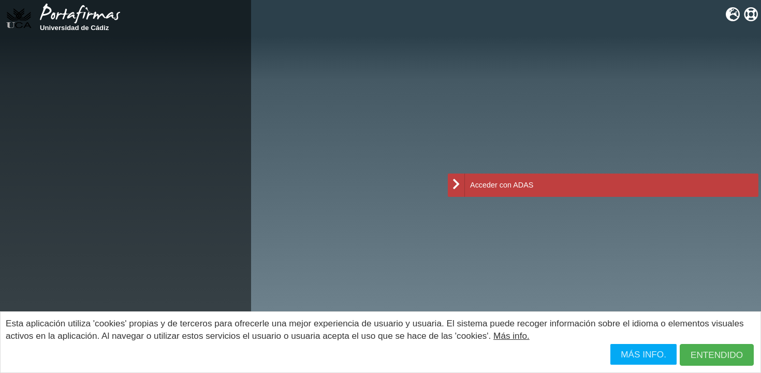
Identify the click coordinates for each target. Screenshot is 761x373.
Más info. (511, 336)
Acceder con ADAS (490, 185)
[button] (717, 355)
